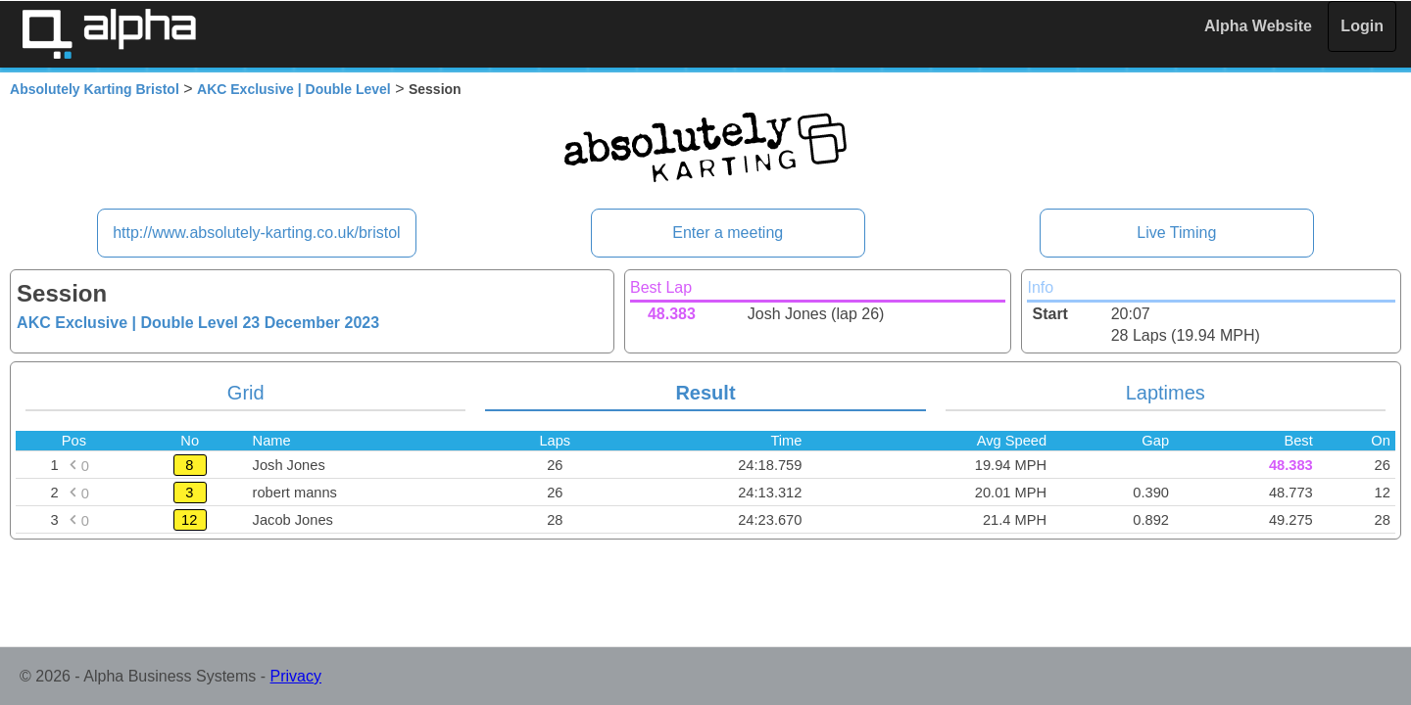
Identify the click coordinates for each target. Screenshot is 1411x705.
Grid (246, 392)
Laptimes (1165, 392)
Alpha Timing (109, 34)
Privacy (295, 676)
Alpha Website (1258, 26)
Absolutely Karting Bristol (94, 89)
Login (1362, 26)
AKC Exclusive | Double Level (294, 89)
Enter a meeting (727, 232)
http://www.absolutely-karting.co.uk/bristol (256, 232)
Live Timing (1176, 232)
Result (705, 392)
